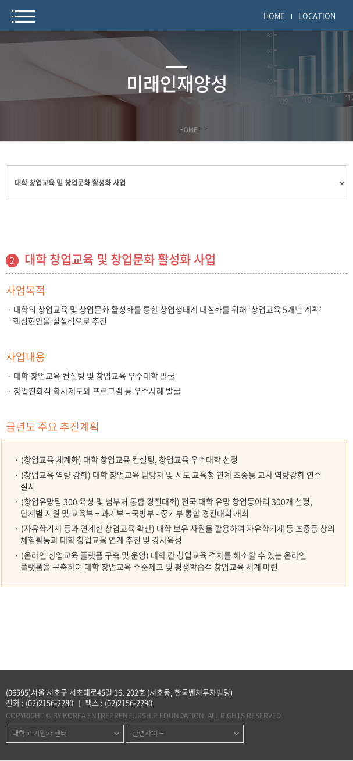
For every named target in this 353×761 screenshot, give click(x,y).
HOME (274, 15)
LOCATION (317, 15)
